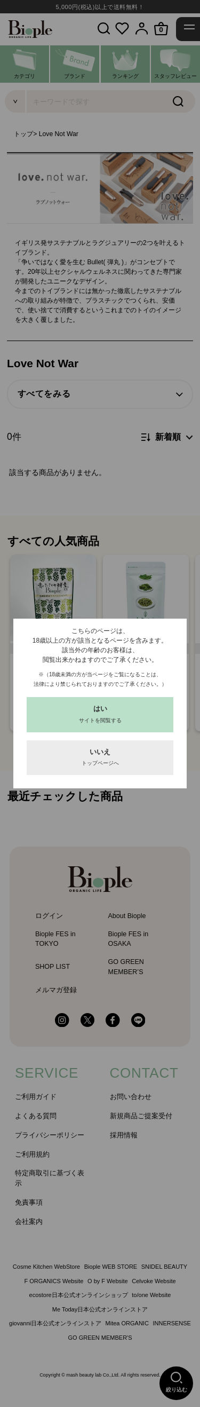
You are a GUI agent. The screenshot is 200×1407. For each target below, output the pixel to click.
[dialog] (100, 703)
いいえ (100, 757)
